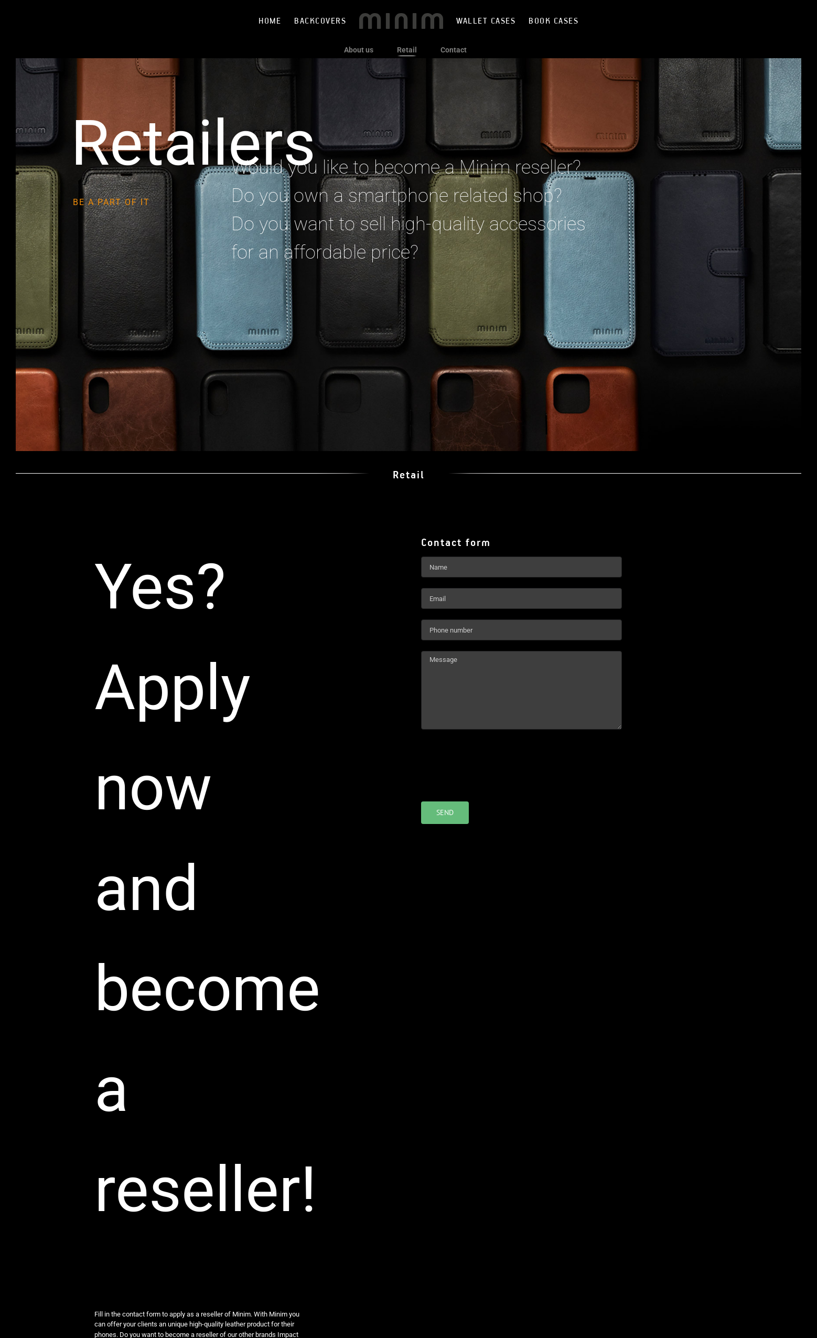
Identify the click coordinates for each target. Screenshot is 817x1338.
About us (358, 50)
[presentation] (500, 760)
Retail (407, 50)
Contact (453, 50)
